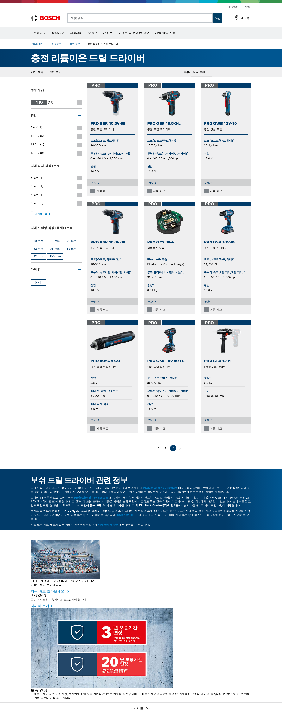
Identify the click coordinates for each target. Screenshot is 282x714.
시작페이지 (37, 44)
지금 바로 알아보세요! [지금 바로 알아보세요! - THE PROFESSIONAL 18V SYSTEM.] (48, 591)
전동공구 (56, 44)
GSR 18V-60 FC (127, 515)
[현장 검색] (217, 18)
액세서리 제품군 (108, 524)
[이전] (158, 448)
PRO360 (233, 7)
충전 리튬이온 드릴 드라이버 (103, 44)
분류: (187, 72)
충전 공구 (75, 44)
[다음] (180, 448)
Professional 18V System (91, 497)
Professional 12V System (160, 488)
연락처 (247, 7)
